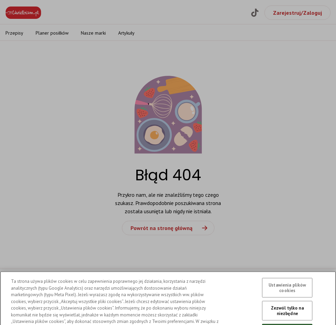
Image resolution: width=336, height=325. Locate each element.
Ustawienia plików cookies (287, 297)
